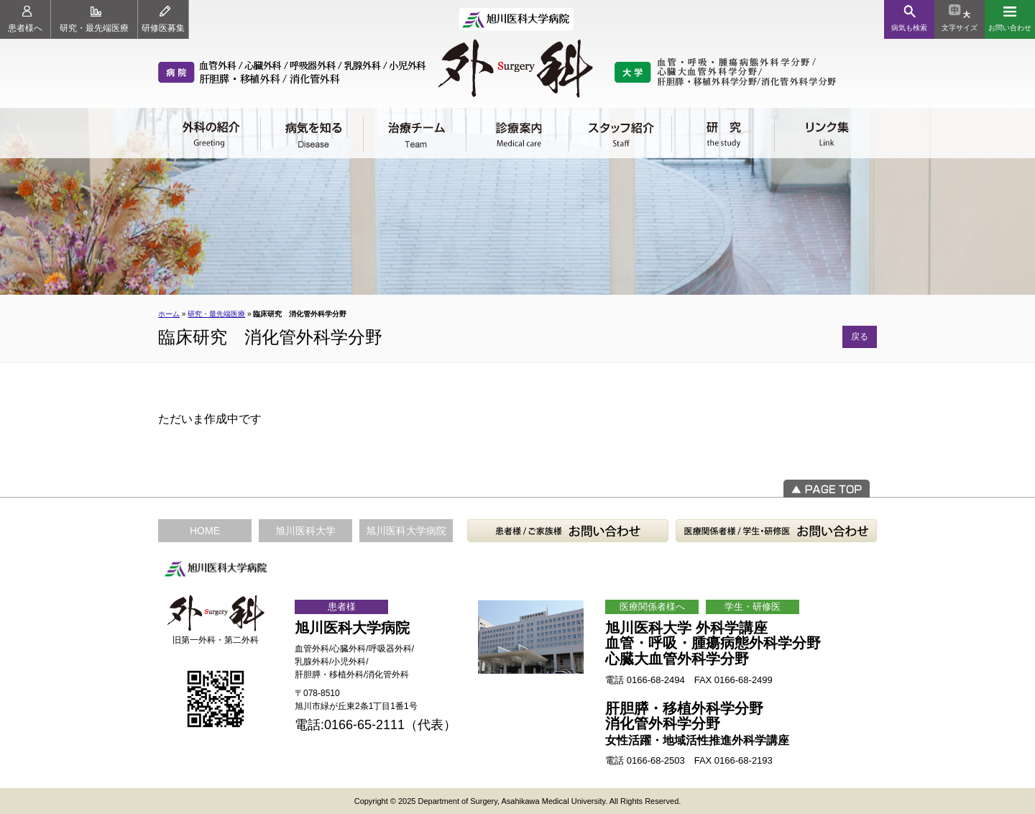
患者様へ (25, 19)
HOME (205, 530)
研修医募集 (163, 19)
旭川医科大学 (305, 530)
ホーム (169, 314)
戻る (859, 336)
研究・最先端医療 (94, 19)
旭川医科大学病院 (406, 530)
